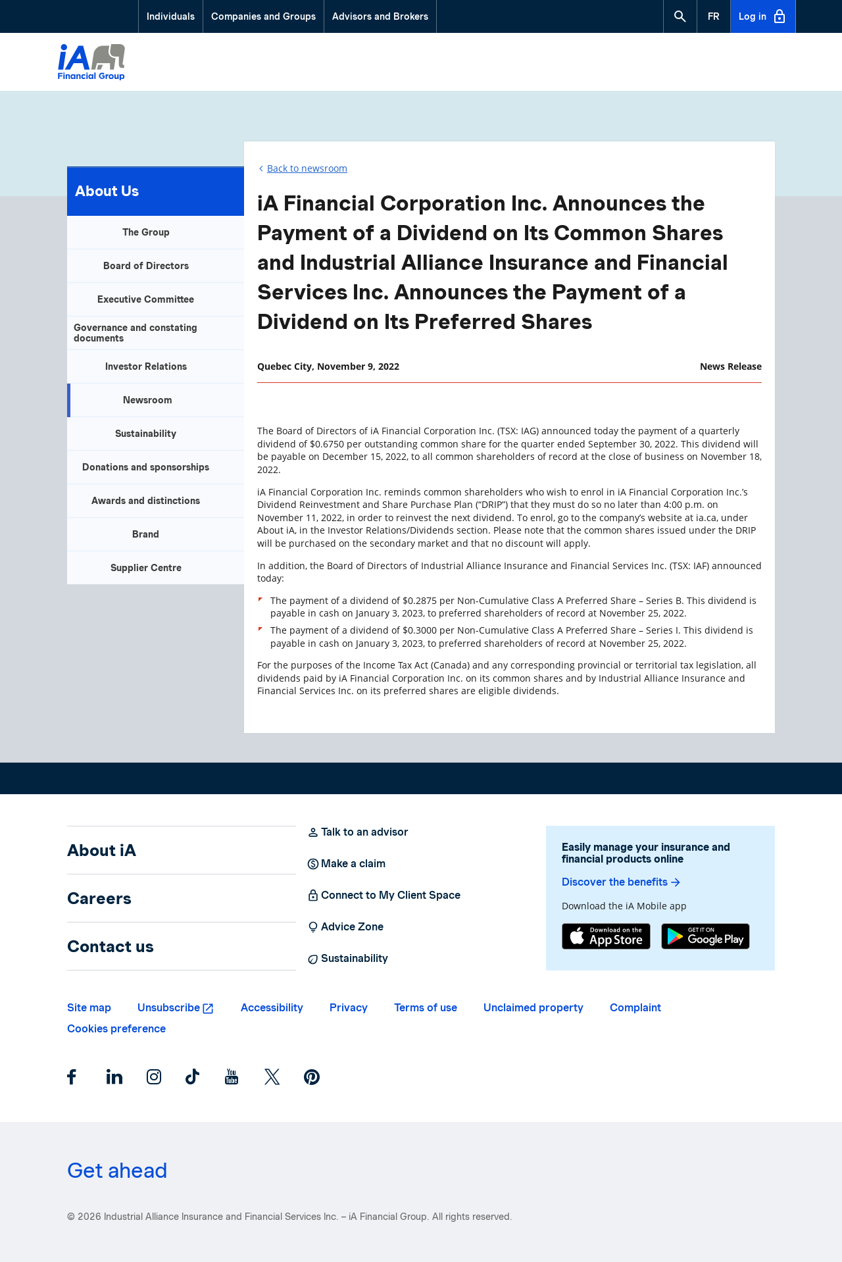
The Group (146, 232)
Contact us (110, 946)
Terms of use (425, 1007)
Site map (89, 1007)
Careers (99, 898)
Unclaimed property (533, 1007)
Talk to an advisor (358, 832)
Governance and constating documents (135, 332)
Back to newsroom (307, 168)
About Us (107, 190)
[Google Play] (705, 938)
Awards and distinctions (145, 500)
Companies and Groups (263, 16)
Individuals (171, 16)
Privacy (349, 1007)
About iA (101, 850)
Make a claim (346, 864)
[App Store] (606, 938)
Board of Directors (146, 266)
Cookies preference (116, 1028)
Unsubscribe (168, 1007)
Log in (763, 16)
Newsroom (147, 400)
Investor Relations (146, 366)
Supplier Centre (146, 568)
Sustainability (145, 433)
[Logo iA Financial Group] (91, 64)
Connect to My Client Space (383, 895)
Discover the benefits (622, 882)
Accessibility (272, 1007)
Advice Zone (345, 927)
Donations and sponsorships (145, 467)
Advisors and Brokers (380, 16)
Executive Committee (145, 299)
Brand (145, 534)
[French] (713, 16)
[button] (680, 16)
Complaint (635, 1007)
